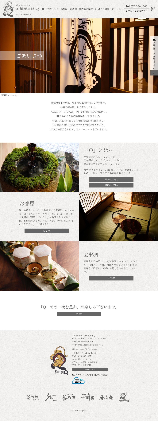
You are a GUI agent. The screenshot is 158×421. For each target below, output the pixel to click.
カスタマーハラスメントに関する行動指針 (90, 374)
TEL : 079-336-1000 (84, 353)
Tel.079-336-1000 (136, 6)
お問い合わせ (90, 369)
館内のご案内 (86, 9)
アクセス (116, 9)
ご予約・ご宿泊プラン (136, 10)
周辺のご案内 (102, 9)
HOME (4, 95)
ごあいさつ (52, 9)
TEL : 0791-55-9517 (81, 365)
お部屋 (63, 9)
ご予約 (79, 314)
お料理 (73, 9)
